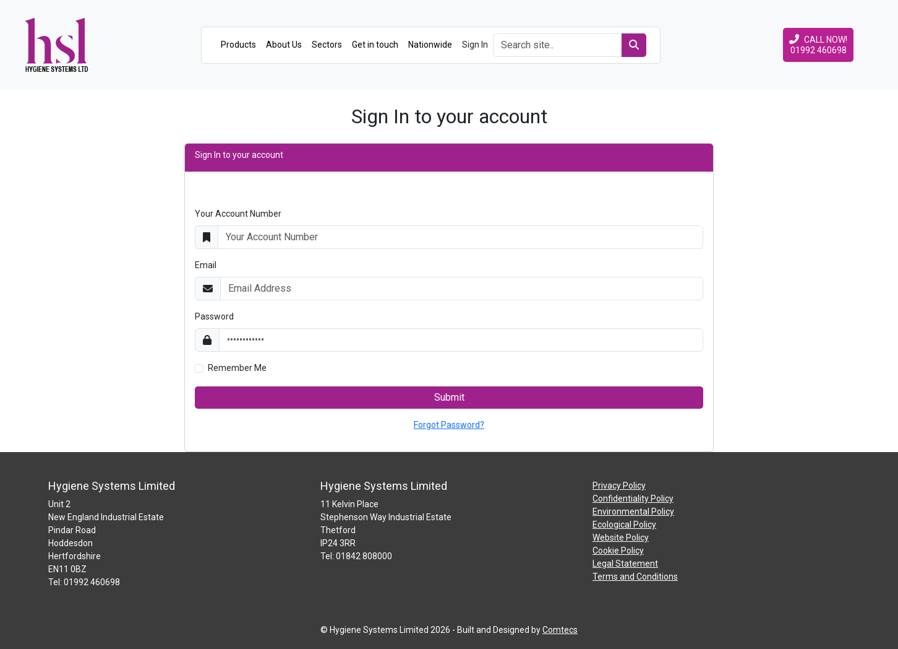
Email (205, 265)
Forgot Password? (449, 425)
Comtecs (560, 630)
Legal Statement (625, 563)
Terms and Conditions (635, 576)
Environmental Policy (633, 511)
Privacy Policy (619, 485)
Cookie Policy (618, 550)
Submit (449, 397)
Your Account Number (238, 214)
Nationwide (430, 45)
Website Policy (620, 537)
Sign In (475, 45)
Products (238, 45)
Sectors (327, 45)
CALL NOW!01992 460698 (818, 44)
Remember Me (237, 368)
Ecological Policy (624, 524)
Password (214, 316)
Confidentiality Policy (633, 498)
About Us (284, 45)
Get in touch (375, 45)
